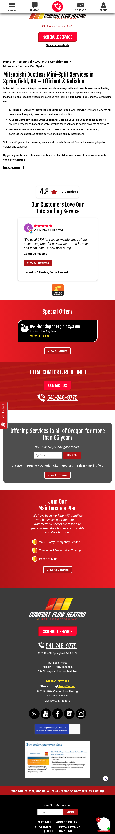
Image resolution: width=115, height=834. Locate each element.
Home (7, 61)
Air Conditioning (56, 61)
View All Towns (57, 462)
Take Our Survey (58, 278)
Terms (77, 715)
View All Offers (57, 338)
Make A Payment (57, 665)
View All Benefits (58, 557)
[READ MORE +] (13, 156)
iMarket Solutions (60, 821)
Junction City (49, 453)
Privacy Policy (48, 713)
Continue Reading (35, 242)
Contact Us (57, 373)
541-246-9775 (57, 6)
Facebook (57, 696)
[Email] (57, 794)
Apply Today (66, 671)
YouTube (46, 696)
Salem (80, 453)
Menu (12, 10)
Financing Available (57, 45)
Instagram (81, 696)
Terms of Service (59, 713)
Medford (67, 453)
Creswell (17, 453)
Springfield (77, 94)
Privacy (72, 715)
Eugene (32, 453)
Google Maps (69, 696)
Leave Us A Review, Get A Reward (46, 260)
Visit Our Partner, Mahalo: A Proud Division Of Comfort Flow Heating (57, 773)
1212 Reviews (69, 180)
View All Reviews (38, 251)
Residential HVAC (28, 61)
